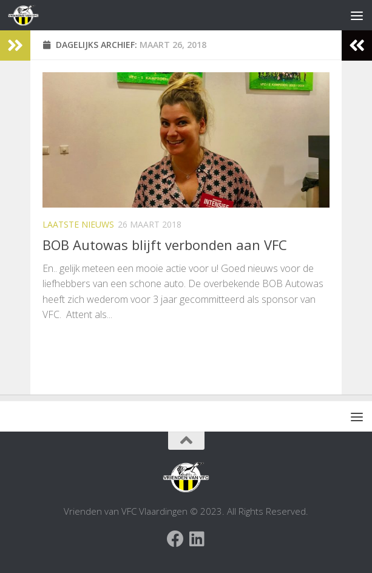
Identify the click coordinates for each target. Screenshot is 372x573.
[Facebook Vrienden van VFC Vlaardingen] (175, 539)
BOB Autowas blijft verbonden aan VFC (164, 245)
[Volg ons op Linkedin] (197, 539)
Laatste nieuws (78, 224)
